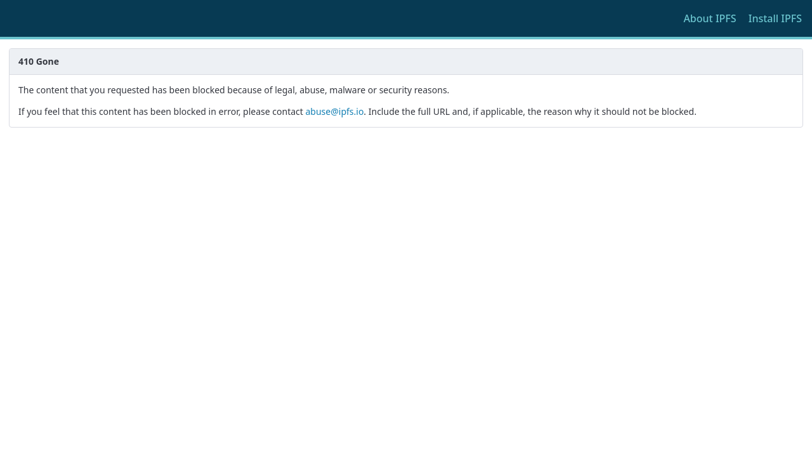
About (709, 18)
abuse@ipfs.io (334, 111)
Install (775, 18)
